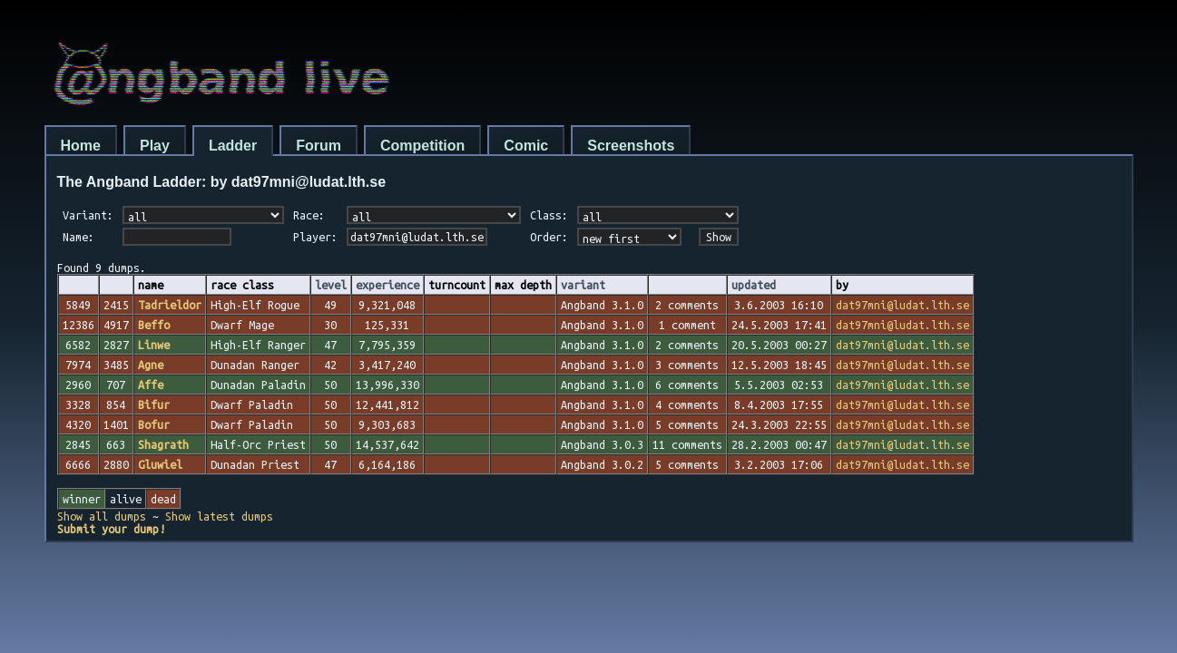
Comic (526, 145)
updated (753, 284)
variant (583, 284)
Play (155, 145)
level (331, 284)
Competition (422, 145)
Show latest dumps (219, 516)
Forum (318, 145)
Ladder (233, 145)
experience (387, 284)
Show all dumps (101, 516)
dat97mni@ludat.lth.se (902, 304)
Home (81, 145)
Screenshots (630, 145)
